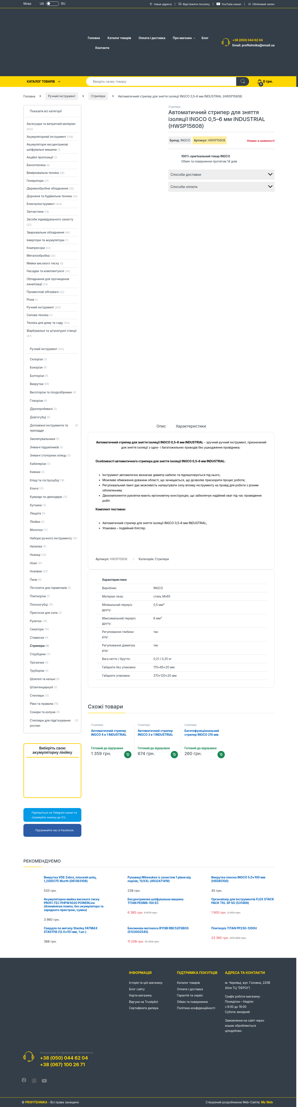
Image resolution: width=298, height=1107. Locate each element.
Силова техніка (39, 315)
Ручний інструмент (61, 96)
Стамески (39, 637)
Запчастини (38, 211)
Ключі (37, 488)
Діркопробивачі (43, 409)
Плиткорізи (40, 596)
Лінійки (37, 522)
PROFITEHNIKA (36, 1102)
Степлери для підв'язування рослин (54, 723)
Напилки (38, 546)
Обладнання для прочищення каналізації (48, 281)
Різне (32, 299)
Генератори (38, 180)
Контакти (102, 48)
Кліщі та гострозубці (47, 480)
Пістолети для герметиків (50, 588)
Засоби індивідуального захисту (50, 221)
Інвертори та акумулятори (47, 240)
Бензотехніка (38, 165)
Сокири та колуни (45, 712)
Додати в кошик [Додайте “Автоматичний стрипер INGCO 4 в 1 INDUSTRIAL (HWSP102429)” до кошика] (127, 754)
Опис (161, 426)
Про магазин (182, 38)
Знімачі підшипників (46, 447)
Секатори (39, 629)
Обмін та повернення (192, 1002)
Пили (35, 580)
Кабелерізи (40, 464)
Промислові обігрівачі (45, 292)
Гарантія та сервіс (190, 995)
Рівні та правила (44, 704)
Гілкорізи (38, 401)
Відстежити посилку (194, 4)
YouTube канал (228, 4)
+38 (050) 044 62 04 (247, 40)
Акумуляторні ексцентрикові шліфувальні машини (47, 147)
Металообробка (41, 255)
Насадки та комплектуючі (48, 271)
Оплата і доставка (152, 38)
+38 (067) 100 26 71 (62, 1064)
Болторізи (39, 376)
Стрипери (98, 96)
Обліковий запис (261, 4)
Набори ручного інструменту (53, 538)
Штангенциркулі (43, 687)
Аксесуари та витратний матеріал (51, 126)
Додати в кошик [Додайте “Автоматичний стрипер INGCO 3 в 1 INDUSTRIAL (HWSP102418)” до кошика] (174, 754)
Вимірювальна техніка (45, 172)
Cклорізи (38, 359)
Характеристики (191, 426)
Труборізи (39, 671)
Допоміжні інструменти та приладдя (54, 428)
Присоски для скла (46, 613)
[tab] (161, 428)
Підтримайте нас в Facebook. (50, 830)
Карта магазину (140, 995)
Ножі (36, 563)
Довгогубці (40, 417)
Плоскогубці (41, 604)
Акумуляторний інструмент (50, 136)
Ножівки (39, 571)
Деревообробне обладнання (50, 188)
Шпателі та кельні (44, 679)
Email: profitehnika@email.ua (253, 45)
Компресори (38, 248)
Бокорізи (38, 367)
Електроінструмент (44, 204)
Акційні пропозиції (42, 157)
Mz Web (267, 1102)
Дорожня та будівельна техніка (52, 196)
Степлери (39, 695)
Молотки (39, 530)
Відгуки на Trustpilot (143, 1002)
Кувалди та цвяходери (48, 497)
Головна (94, 38)
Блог (205, 38)
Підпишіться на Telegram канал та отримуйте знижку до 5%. (51, 815)
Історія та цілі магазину (146, 982)
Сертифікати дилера (143, 1008)
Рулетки (38, 621)
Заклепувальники (44, 439)
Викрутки (39, 384)
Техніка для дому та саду (48, 323)
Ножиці (38, 555)
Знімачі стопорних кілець (50, 455)
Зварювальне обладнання (48, 232)
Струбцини (40, 654)
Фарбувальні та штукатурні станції (51, 333)
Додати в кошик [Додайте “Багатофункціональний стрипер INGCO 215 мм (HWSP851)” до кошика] (221, 754)
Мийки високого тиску (45, 263)
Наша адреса (160, 4)
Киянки (37, 472)
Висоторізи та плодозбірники (53, 392)
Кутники (38, 505)
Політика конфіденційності (196, 1008)
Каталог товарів (119, 38)
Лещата (37, 513)
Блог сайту (137, 989)
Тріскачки (39, 662)
